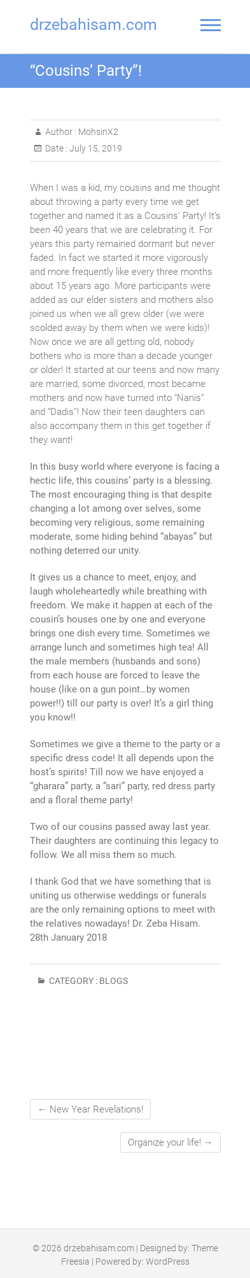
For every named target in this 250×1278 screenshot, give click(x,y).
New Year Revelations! (90, 1109)
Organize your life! (170, 1142)
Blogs (113, 981)
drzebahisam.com (93, 24)
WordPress (168, 1261)
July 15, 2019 (94, 148)
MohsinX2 (97, 132)
